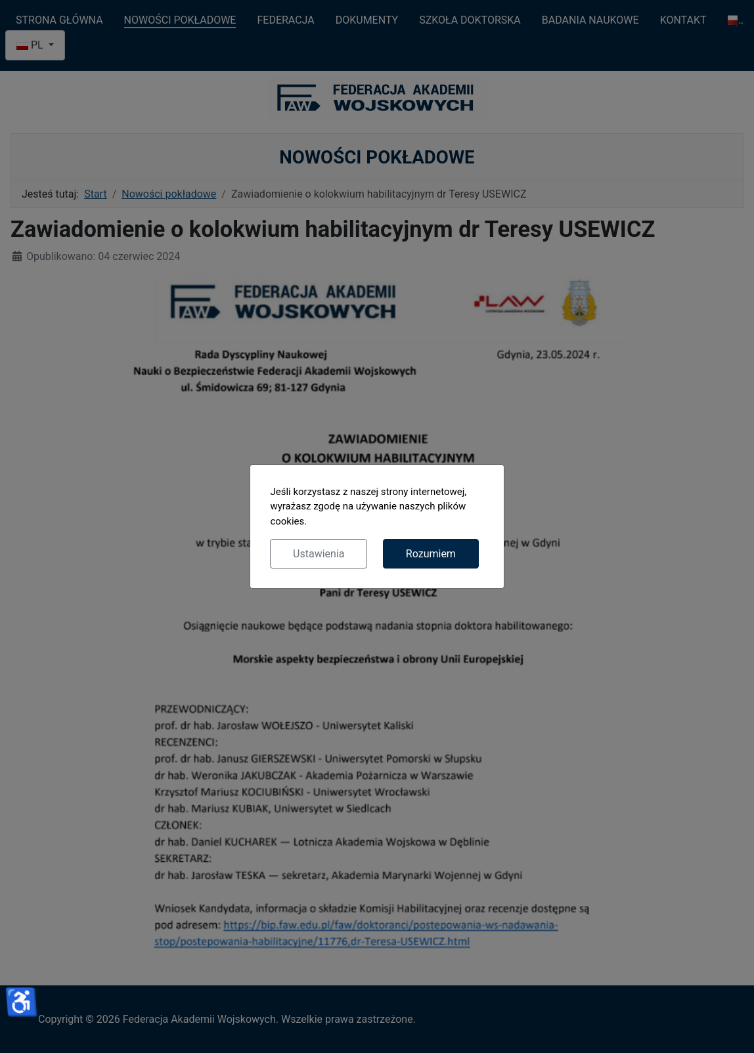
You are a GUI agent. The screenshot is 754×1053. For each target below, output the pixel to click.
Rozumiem (431, 554)
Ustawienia (318, 554)
